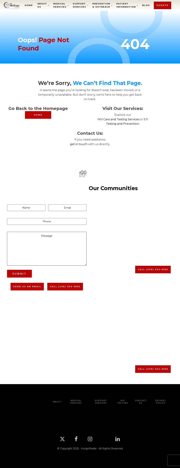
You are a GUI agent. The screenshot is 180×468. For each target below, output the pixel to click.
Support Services (79, 5)
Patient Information (126, 5)
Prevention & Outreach (101, 5)
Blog (146, 5)
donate (162, 5)
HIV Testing (122, 401)
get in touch (78, 144)
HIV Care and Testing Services (118, 119)
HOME (38, 115)
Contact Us (141, 401)
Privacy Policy (160, 401)
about (57, 402)
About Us (42, 5)
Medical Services (60, 5)
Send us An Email (27, 286)
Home (29, 5)
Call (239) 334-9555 (65, 286)
